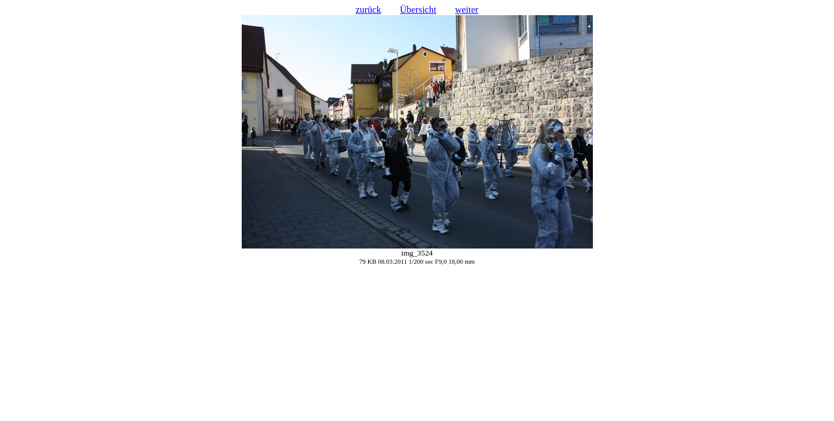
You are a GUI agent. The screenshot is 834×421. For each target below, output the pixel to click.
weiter (466, 10)
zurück (369, 10)
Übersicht (418, 10)
